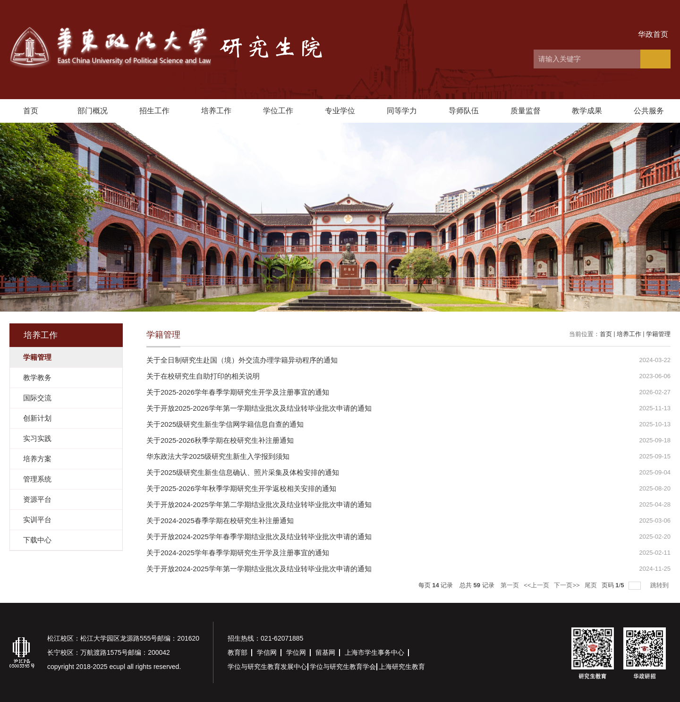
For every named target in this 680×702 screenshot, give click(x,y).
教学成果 (587, 111)
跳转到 (660, 585)
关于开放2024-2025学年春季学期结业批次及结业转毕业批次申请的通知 (259, 537)
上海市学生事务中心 (374, 652)
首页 (30, 111)
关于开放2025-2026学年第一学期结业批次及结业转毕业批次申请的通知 (259, 408)
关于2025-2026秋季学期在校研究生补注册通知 (220, 440)
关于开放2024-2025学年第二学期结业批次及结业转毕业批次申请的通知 (259, 504)
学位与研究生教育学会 (343, 666)
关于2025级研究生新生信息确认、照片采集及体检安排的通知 (242, 472)
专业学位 (340, 111)
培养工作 (216, 111)
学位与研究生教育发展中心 (267, 666)
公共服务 (649, 111)
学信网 (267, 652)
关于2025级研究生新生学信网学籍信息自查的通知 (225, 424)
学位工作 (278, 111)
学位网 (296, 652)
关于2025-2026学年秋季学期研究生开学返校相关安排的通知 (241, 488)
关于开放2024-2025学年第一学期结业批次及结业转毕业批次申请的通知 (259, 569)
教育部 (237, 652)
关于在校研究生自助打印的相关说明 (203, 376)
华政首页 (653, 34)
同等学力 (402, 111)
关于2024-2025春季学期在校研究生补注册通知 (220, 520)
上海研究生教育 (402, 666)
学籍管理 (658, 334)
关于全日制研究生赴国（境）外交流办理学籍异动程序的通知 (242, 360)
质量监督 (525, 111)
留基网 (325, 652)
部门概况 (92, 111)
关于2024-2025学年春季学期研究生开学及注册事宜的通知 (237, 553)
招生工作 (154, 111)
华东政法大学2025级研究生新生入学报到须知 (217, 456)
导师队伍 (464, 111)
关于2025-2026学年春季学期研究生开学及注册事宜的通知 (237, 392)
